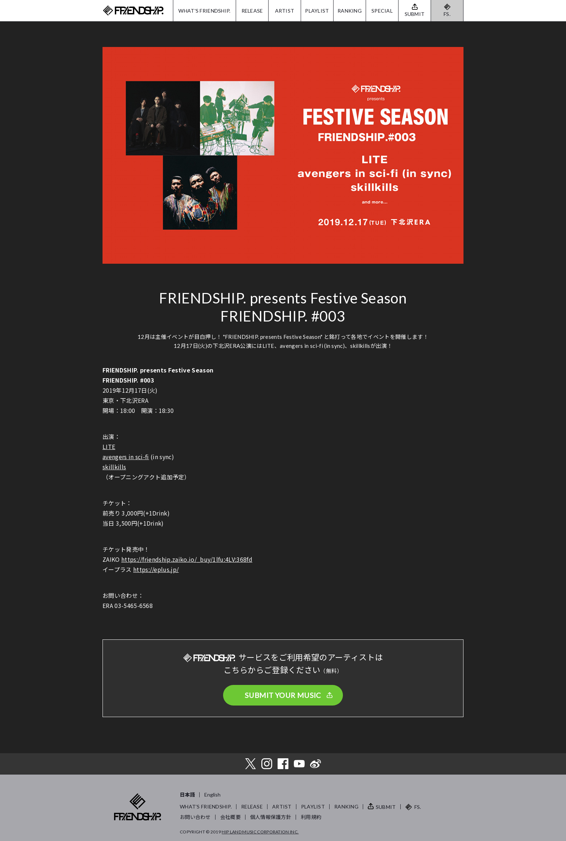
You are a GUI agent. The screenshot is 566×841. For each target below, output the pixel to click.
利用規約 (311, 817)
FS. (447, 14)
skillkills (114, 466)
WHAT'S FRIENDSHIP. (204, 11)
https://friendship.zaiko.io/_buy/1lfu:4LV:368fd (186, 559)
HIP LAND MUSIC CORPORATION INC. (260, 831)
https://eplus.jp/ (156, 569)
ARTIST (285, 11)
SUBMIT (386, 807)
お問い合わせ (195, 817)
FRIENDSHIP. (133, 10)
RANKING (350, 11)
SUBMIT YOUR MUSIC (283, 695)
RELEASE (252, 11)
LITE (109, 446)
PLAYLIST (317, 11)
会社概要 (230, 817)
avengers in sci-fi (126, 456)
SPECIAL (382, 11)
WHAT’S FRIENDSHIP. (206, 806)
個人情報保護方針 (270, 817)
